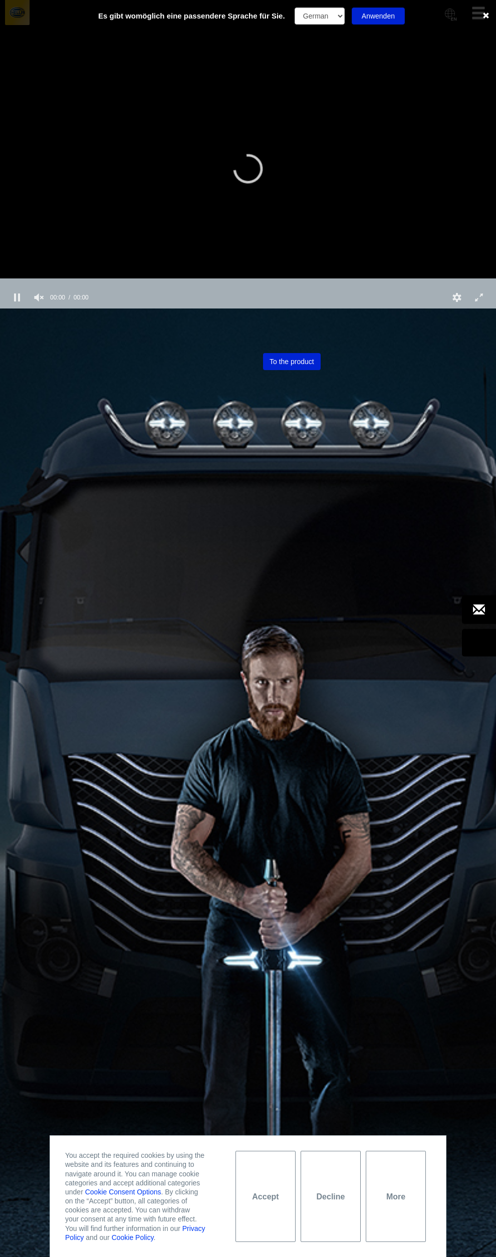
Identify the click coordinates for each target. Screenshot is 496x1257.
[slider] (248, 282)
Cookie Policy (133, 1237)
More (395, 1196)
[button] (248, 169)
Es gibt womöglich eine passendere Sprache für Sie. (191, 16)
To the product (292, 362)
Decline (331, 1196)
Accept (265, 1196)
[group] (39, 297)
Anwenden (378, 16)
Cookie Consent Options (123, 1192)
